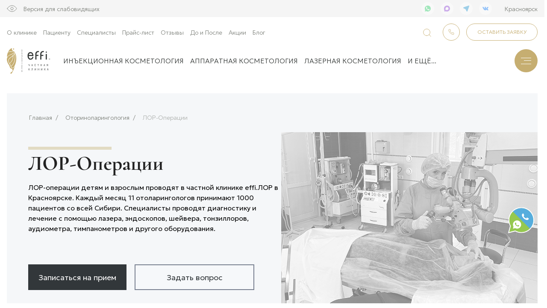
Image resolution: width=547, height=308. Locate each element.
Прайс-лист (138, 32)
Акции (237, 32)
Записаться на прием (77, 274)
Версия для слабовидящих (62, 8)
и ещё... (422, 60)
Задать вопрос (195, 274)
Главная (40, 115)
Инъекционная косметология (123, 60)
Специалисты (96, 32)
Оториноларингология (97, 115)
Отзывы (172, 32)
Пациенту (57, 32)
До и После (206, 32)
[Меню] (526, 60)
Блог (259, 32)
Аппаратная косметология (244, 60)
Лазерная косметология (352, 60)
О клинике (22, 32)
